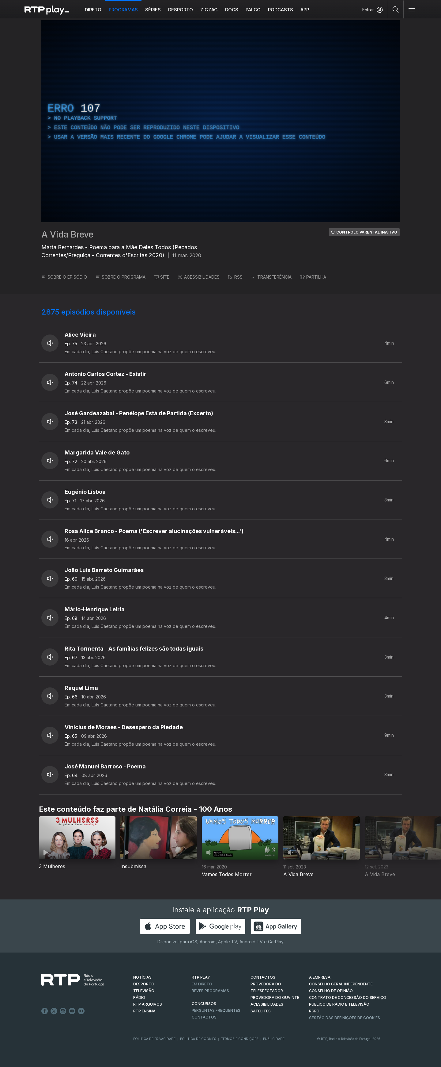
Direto (93, 10)
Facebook (44, 1011)
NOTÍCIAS (142, 977)
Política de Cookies (198, 1039)
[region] (220, 121)
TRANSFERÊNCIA (271, 277)
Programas (123, 10)
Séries (153, 10)
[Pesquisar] (396, 9)
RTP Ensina (144, 1011)
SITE (161, 277)
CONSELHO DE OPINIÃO (331, 990)
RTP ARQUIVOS (147, 1004)
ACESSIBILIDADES (199, 277)
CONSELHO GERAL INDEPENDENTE (341, 984)
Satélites (261, 1011)
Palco (253, 10)
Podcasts (280, 10)
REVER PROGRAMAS (210, 990)
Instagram (63, 1011)
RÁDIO (139, 997)
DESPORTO (143, 984)
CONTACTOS (263, 977)
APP (304, 10)
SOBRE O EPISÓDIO (64, 277)
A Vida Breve (67, 234)
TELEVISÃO (143, 990)
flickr (81, 1011)
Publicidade (274, 1039)
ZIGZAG (209, 10)
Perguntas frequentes (216, 1010)
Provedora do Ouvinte (275, 997)
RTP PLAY (201, 977)
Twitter (54, 1011)
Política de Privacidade (154, 1039)
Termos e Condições (239, 1039)
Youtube (72, 1011)
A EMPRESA (319, 977)
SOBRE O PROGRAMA (120, 277)
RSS (235, 277)
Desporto (180, 10)
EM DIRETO (202, 984)
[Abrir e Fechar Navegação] (412, 10)
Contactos (204, 1017)
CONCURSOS (204, 1003)
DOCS (231, 10)
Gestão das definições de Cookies (344, 1017)
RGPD (314, 1011)
